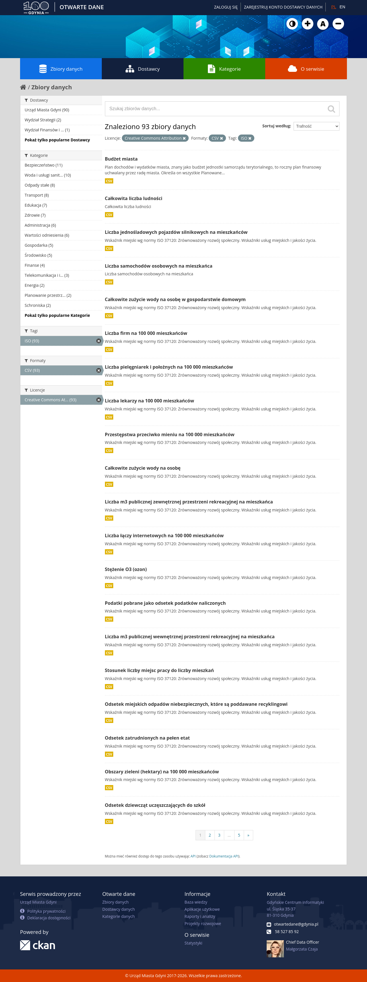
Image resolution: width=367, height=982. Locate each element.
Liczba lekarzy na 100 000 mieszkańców (149, 401)
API (193, 856)
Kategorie (224, 68)
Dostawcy (143, 68)
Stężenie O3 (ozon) (126, 569)
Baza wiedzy (196, 902)
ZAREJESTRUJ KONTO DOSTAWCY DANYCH (283, 7)
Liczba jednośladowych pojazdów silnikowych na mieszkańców (176, 232)
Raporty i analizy (200, 916)
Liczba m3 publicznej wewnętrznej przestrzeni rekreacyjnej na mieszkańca (190, 636)
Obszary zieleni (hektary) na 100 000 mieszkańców (162, 771)
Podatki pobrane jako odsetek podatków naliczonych (165, 603)
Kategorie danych (118, 916)
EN (342, 7)
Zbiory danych (61, 68)
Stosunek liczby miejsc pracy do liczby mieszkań (159, 670)
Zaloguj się (226, 7)
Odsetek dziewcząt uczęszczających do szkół (155, 805)
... (229, 835)
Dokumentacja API (224, 856)
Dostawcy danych (118, 909)
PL (333, 7)
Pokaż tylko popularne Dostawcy (57, 140)
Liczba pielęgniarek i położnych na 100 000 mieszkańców (169, 367)
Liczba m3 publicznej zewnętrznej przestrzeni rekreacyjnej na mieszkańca (189, 502)
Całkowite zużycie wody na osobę (143, 468)
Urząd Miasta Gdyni (38, 902)
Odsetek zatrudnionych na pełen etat (147, 738)
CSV (109, 181)
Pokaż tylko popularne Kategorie (57, 315)
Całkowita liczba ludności (134, 198)
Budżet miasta (121, 159)
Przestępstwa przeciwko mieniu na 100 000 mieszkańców (170, 434)
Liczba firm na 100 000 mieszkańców (146, 333)
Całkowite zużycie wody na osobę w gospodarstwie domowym (175, 299)
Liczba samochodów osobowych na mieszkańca (158, 266)
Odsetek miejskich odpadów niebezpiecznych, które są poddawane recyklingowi (196, 704)
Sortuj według (276, 126)
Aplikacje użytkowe (202, 909)
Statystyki (193, 943)
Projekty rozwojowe (203, 923)
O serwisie (306, 68)
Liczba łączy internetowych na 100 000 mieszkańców (164, 535)
